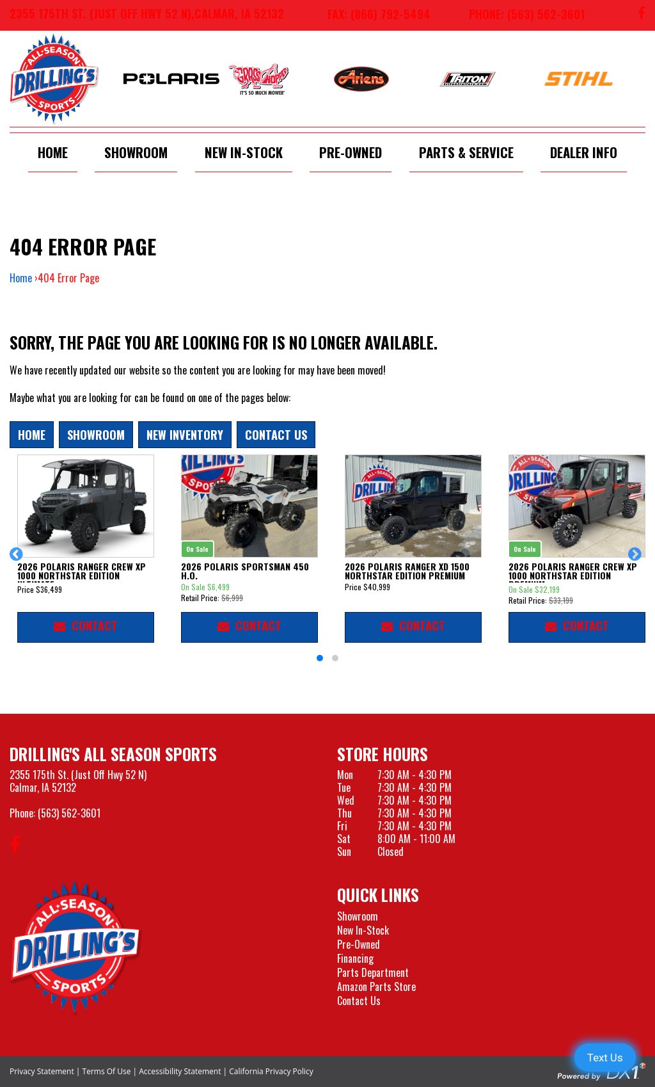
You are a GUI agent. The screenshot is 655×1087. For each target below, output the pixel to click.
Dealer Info (583, 152)
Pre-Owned (350, 152)
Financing (355, 958)
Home (53, 152)
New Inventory (184, 434)
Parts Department (373, 972)
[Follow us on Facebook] (641, 15)
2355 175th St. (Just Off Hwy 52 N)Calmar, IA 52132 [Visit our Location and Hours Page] (78, 781)
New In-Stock (244, 152)
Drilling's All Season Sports (113, 754)
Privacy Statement (42, 1071)
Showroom (136, 152)
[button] (18, 560)
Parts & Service (466, 152)
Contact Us (276, 434)
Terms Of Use (107, 1071)
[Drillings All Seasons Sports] (76, 947)
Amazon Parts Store (376, 986)
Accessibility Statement (180, 1071)
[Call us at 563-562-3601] (517, 15)
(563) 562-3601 (69, 813)
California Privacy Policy (271, 1071)
